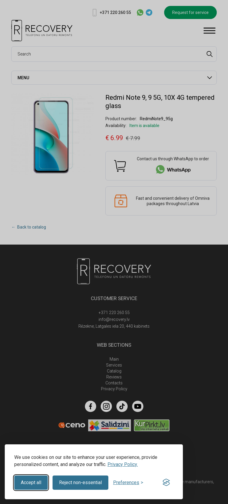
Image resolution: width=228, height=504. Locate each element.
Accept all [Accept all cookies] (31, 482)
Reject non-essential (80, 482)
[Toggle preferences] (128, 482)
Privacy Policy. (122, 464)
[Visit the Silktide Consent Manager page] (166, 483)
